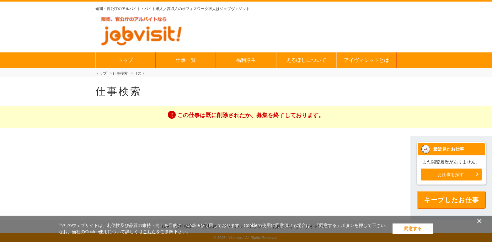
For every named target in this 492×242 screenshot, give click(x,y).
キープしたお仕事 (451, 199)
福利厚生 (246, 60)
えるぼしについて (306, 60)
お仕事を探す (450, 174)
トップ (125, 60)
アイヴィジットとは (366, 60)
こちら (149, 231)
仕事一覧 (186, 60)
